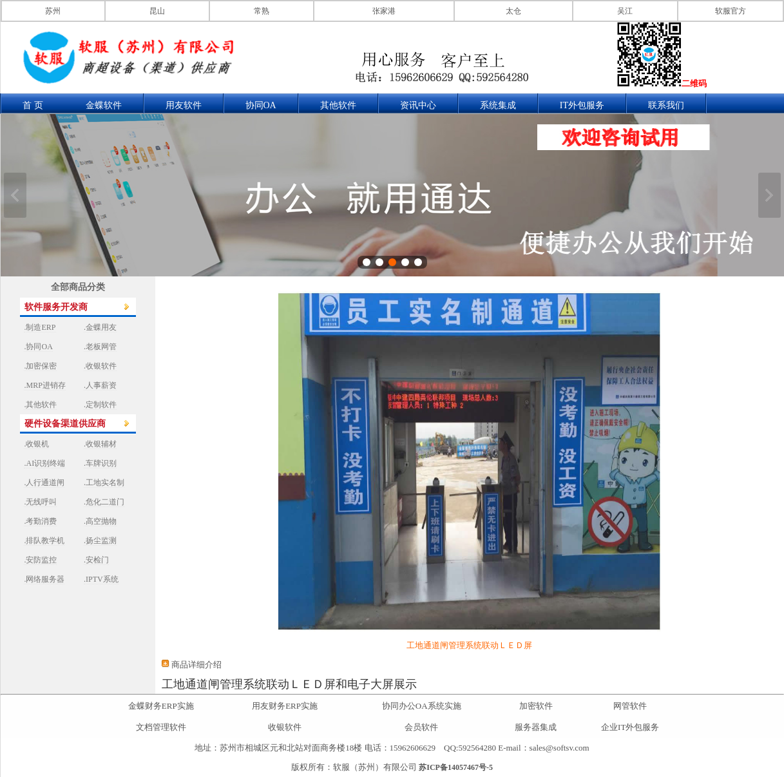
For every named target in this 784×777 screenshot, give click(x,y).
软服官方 (730, 10)
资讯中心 (418, 105)
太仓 (513, 10)
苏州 (53, 10)
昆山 (157, 10)
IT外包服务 (582, 105)
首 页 (33, 105)
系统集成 (498, 105)
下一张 (769, 195)
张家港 (384, 10)
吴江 (625, 10)
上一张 (15, 195)
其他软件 (338, 105)
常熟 (261, 10)
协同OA (260, 105)
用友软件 (184, 105)
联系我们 (666, 105)
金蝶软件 (104, 105)
